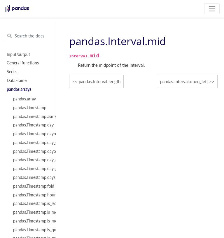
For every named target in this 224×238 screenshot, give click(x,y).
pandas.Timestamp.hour (31, 195)
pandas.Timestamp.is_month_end (31, 212)
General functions (23, 63)
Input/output (18, 54)
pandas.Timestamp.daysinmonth (31, 177)
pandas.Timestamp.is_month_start (31, 221)
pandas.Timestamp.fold (31, 186)
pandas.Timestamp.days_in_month (31, 168)
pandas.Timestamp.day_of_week (31, 142)
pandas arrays (19, 89)
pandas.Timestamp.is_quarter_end (31, 229)
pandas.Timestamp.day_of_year (31, 159)
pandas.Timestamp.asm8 (31, 116)
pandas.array (24, 99)
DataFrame (17, 80)
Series (12, 71)
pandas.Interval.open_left (184, 81)
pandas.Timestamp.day (31, 125)
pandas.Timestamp (29, 107)
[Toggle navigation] (212, 8)
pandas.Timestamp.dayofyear (31, 151)
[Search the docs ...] (27, 36)
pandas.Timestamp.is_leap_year (31, 203)
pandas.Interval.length (99, 81)
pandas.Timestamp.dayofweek (31, 133)
